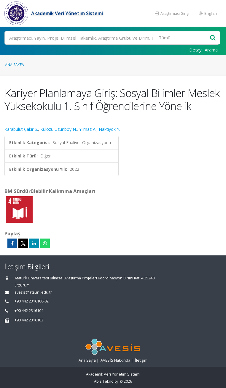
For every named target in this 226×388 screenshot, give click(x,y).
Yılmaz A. (87, 129)
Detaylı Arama (203, 50)
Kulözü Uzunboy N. (58, 129)
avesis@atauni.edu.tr (33, 292)
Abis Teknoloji (106, 381)
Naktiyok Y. (109, 129)
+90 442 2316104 (29, 310)
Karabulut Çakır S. (21, 129)
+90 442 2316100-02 (32, 301)
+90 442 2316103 (29, 320)
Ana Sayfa (14, 64)
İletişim (141, 360)
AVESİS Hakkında (115, 360)
